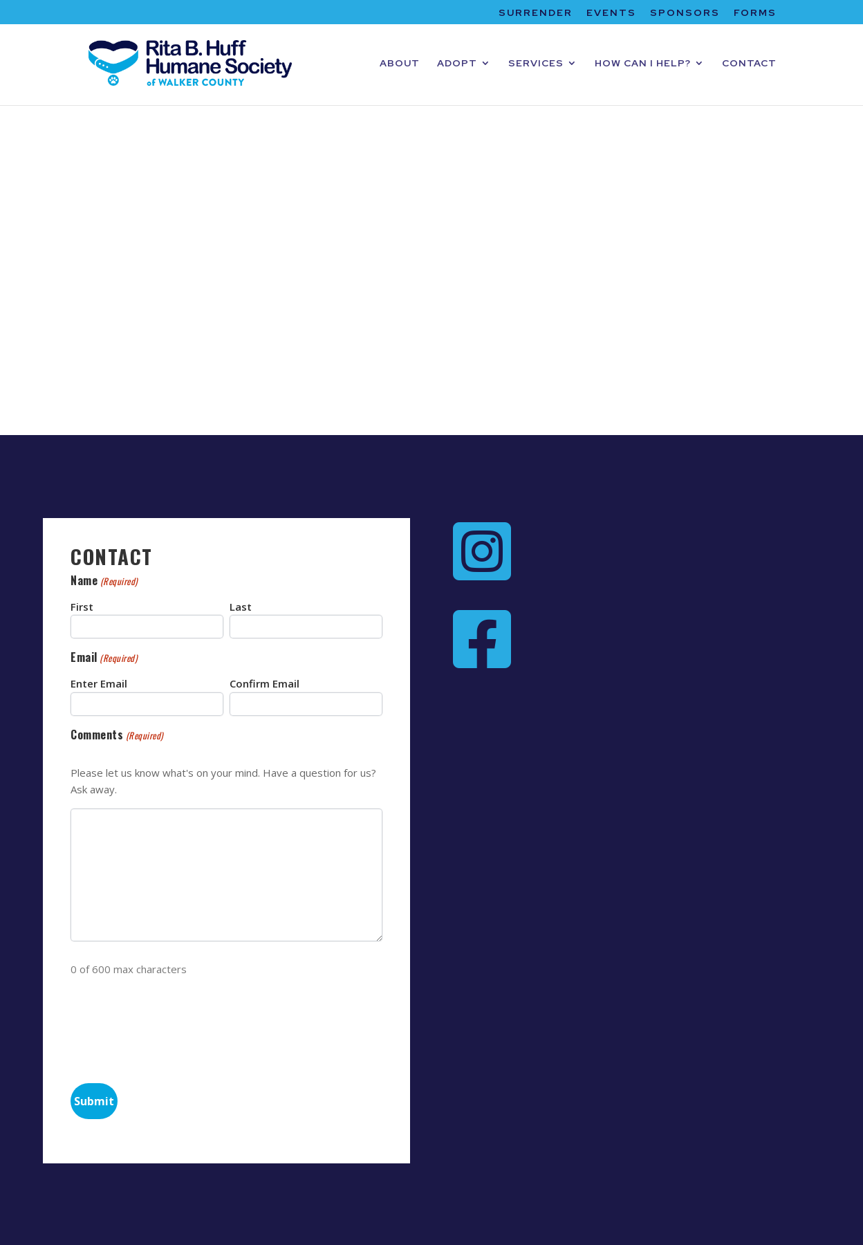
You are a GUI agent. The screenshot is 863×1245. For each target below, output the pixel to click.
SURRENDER (536, 13)
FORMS (755, 13)
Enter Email (99, 683)
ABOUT (400, 63)
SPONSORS (685, 13)
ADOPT (457, 63)
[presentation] (176, 1027)
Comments (117, 735)
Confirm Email (264, 683)
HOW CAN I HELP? (643, 63)
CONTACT (749, 63)
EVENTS (611, 13)
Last (241, 607)
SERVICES (536, 63)
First (82, 607)
